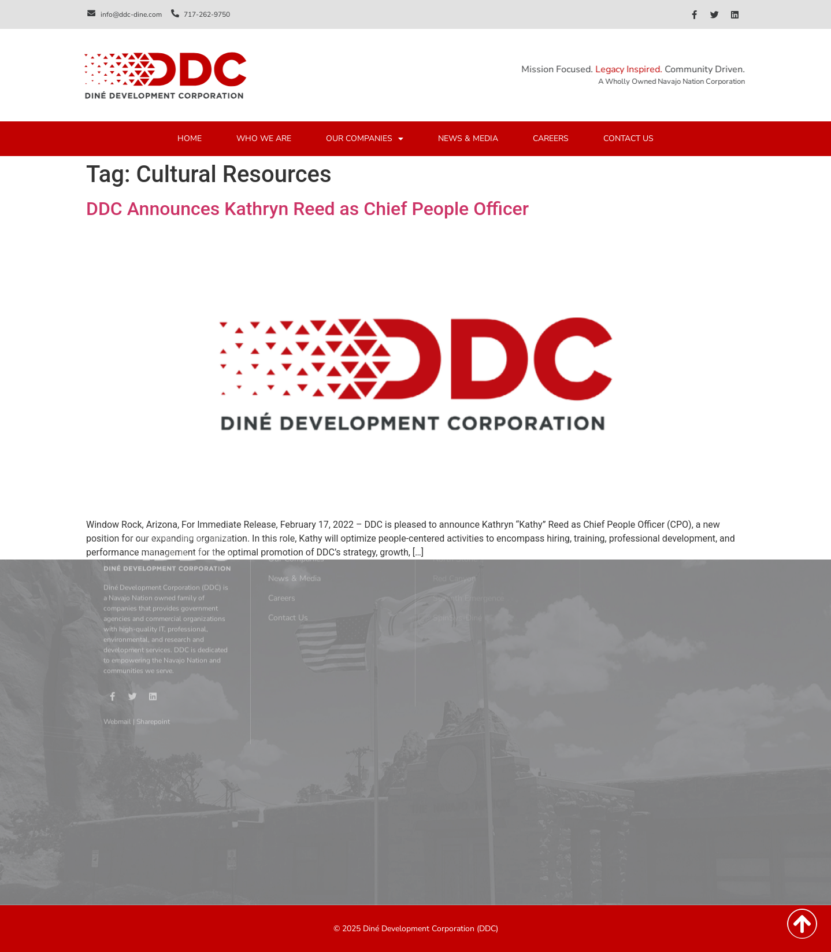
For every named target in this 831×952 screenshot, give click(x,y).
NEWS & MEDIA (468, 139)
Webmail (117, 630)
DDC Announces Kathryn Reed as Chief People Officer (307, 209)
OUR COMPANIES (364, 140)
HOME (189, 139)
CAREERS (551, 139)
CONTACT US (628, 139)
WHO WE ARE (263, 139)
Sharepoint (153, 630)
